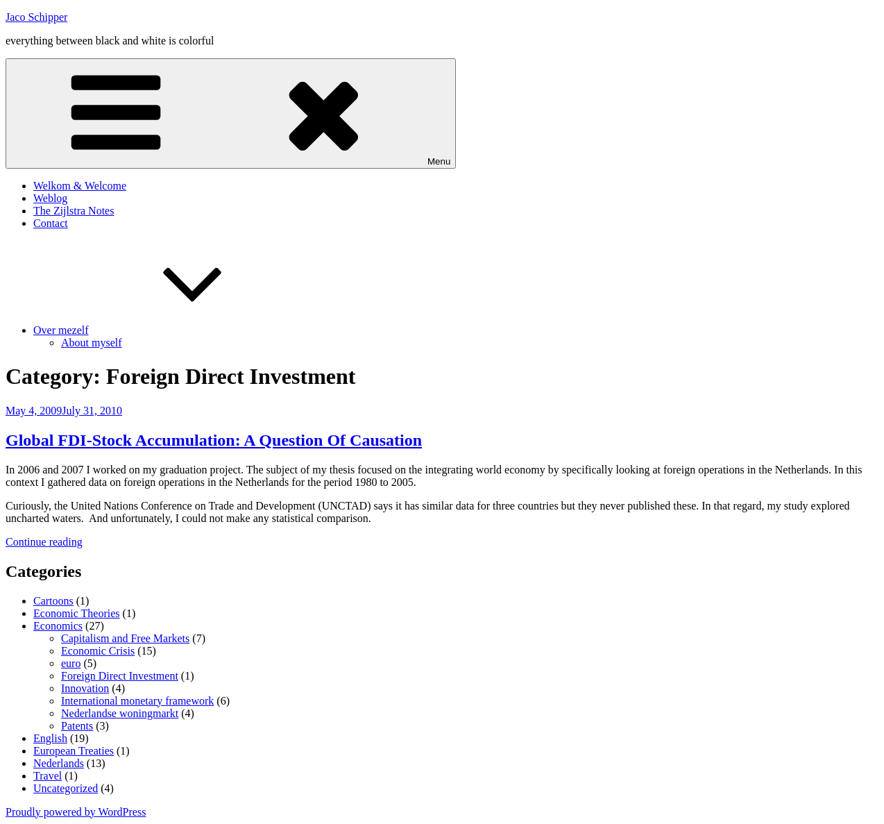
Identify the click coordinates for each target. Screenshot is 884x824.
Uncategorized (65, 788)
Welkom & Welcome (79, 186)
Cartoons (53, 601)
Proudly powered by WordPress (76, 812)
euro (70, 663)
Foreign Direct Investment (119, 676)
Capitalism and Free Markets (125, 638)
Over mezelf (165, 330)
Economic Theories (76, 613)
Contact (50, 223)
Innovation (85, 688)
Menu (230, 113)
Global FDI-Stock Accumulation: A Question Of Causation (214, 440)
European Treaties (73, 751)
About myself (91, 342)
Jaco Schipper (36, 17)
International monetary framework (137, 701)
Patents (77, 726)
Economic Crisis (98, 651)
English (50, 738)
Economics (58, 626)
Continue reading (44, 542)
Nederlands (58, 763)
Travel (47, 776)
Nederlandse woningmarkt (119, 713)
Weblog (50, 198)
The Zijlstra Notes (73, 211)
